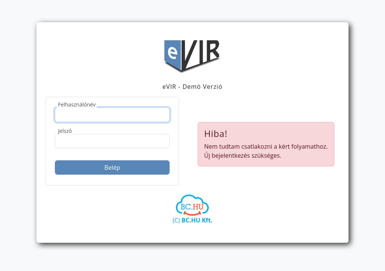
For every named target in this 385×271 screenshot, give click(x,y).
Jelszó (65, 130)
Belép (112, 167)
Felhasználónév (76, 104)
